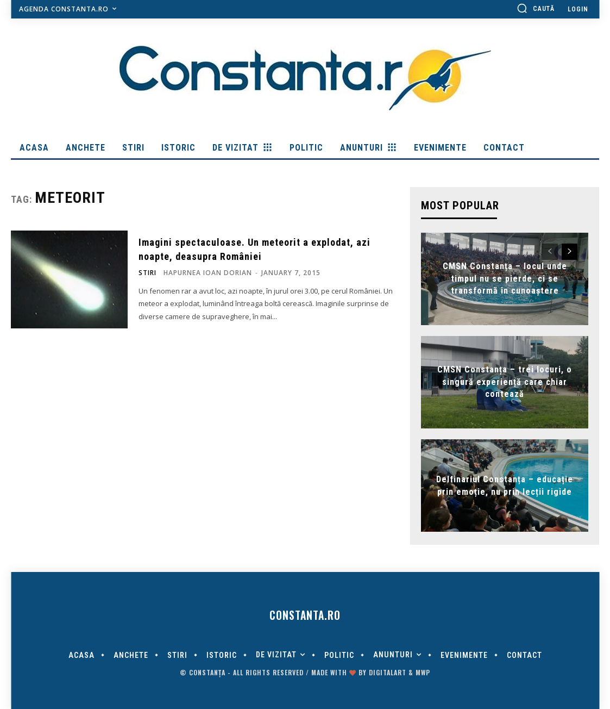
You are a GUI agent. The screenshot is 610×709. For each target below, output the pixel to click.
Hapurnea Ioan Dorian (207, 272)
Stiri (147, 273)
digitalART (387, 672)
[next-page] (569, 252)
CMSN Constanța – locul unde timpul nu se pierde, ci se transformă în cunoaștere (505, 279)
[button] (536, 8)
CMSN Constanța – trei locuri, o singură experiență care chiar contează (504, 382)
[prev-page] (550, 252)
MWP (423, 672)
